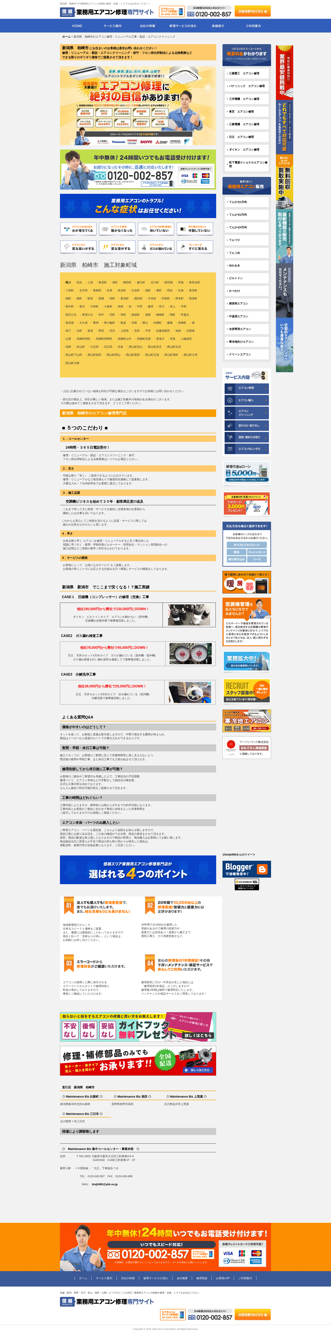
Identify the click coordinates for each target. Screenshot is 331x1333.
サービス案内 (112, 26)
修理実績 (201, 1278)
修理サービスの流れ (183, 26)
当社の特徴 (147, 26)
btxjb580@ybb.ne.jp (105, 1184)
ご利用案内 (253, 26)
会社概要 (182, 1278)
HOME (77, 26)
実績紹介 (218, 26)
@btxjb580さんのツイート (238, 854)
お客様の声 (223, 1278)
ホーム (83, 1278)
